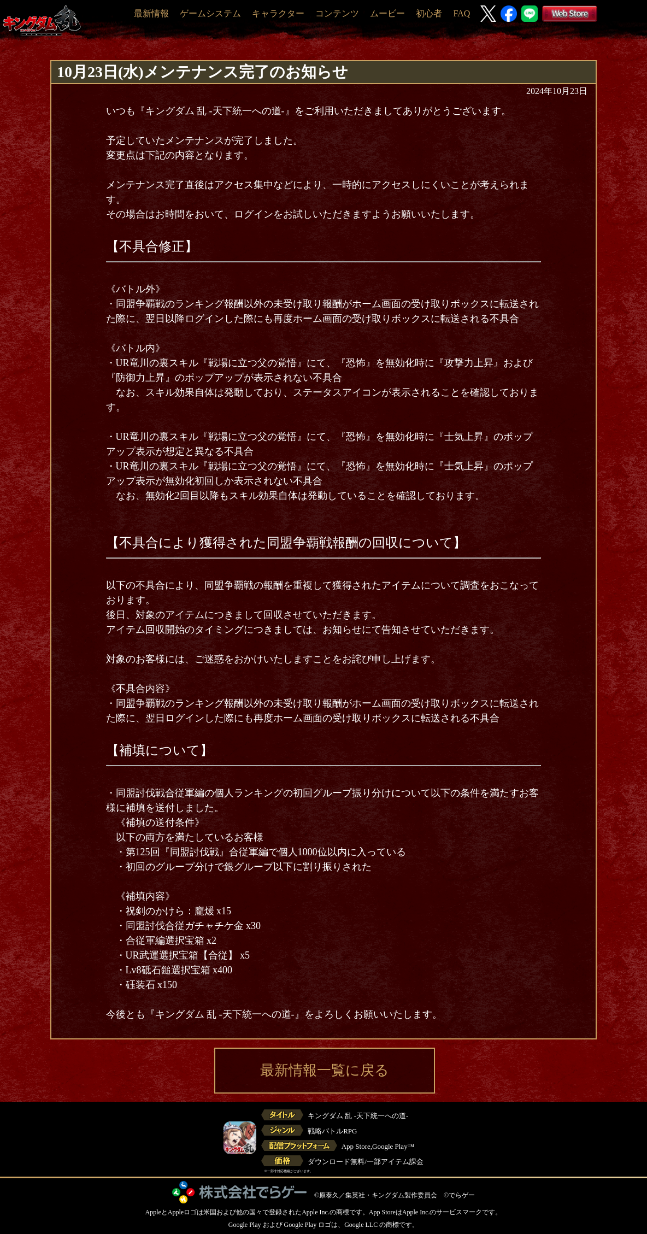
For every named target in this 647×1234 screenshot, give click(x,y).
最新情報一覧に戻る (324, 1070)
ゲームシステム (210, 13)
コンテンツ (337, 13)
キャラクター (278, 13)
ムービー (387, 13)
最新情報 (151, 13)
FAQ (461, 13)
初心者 (429, 13)
